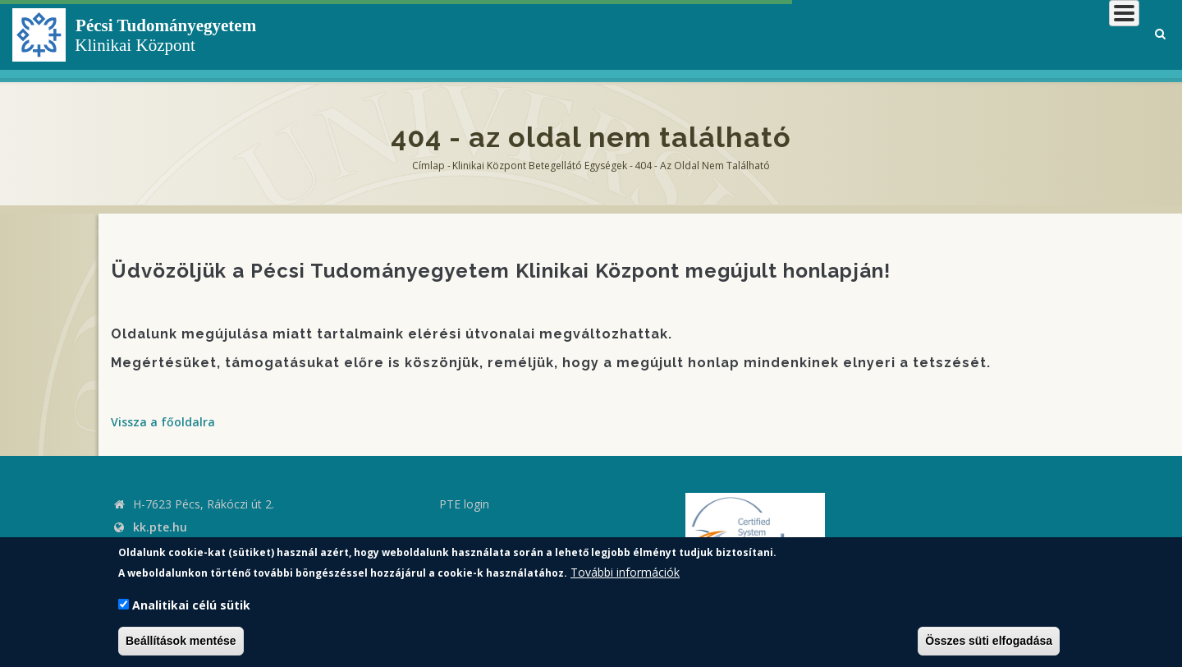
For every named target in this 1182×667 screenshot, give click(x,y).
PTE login (464, 504)
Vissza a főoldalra (163, 422)
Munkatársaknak (1072, 36)
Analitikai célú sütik (191, 605)
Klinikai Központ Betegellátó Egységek (539, 165)
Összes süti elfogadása (988, 640)
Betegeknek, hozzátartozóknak (891, 36)
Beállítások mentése (181, 640)
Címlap (428, 165)
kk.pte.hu (160, 527)
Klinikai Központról (700, 36)
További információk (625, 572)
